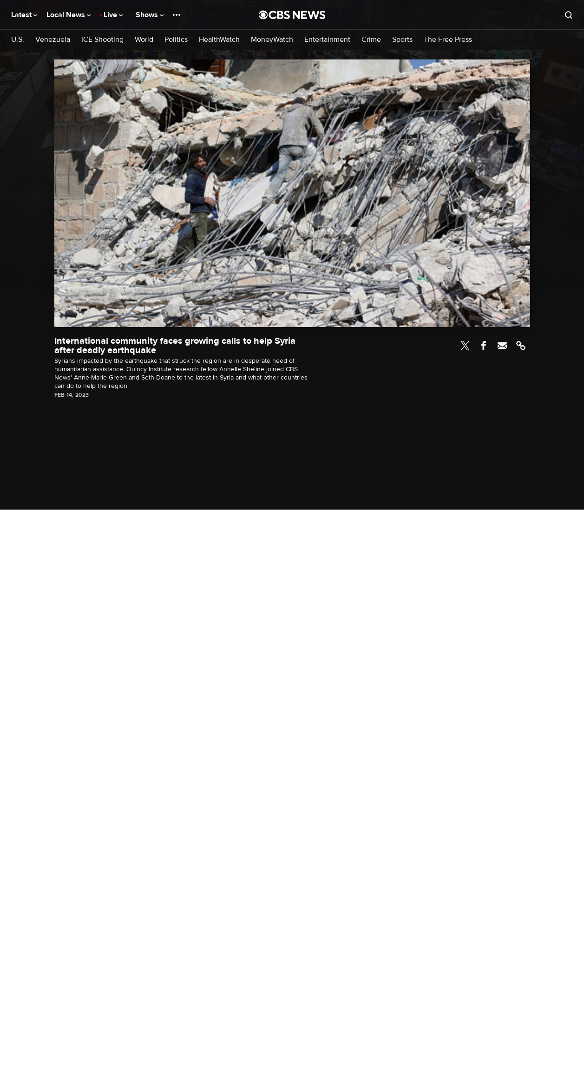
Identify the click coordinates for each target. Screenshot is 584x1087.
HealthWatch (219, 39)
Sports (402, 39)
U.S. (17, 39)
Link (520, 345)
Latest (24, 15)
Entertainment (327, 39)
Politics (176, 39)
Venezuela (52, 39)
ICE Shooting (102, 39)
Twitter (465, 345)
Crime (371, 39)
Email (502, 345)
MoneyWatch (272, 39)
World (144, 39)
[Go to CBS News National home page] (292, 15)
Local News (68, 15)
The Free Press (448, 39)
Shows (150, 15)
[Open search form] (568, 15)
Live (113, 15)
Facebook (483, 345)
